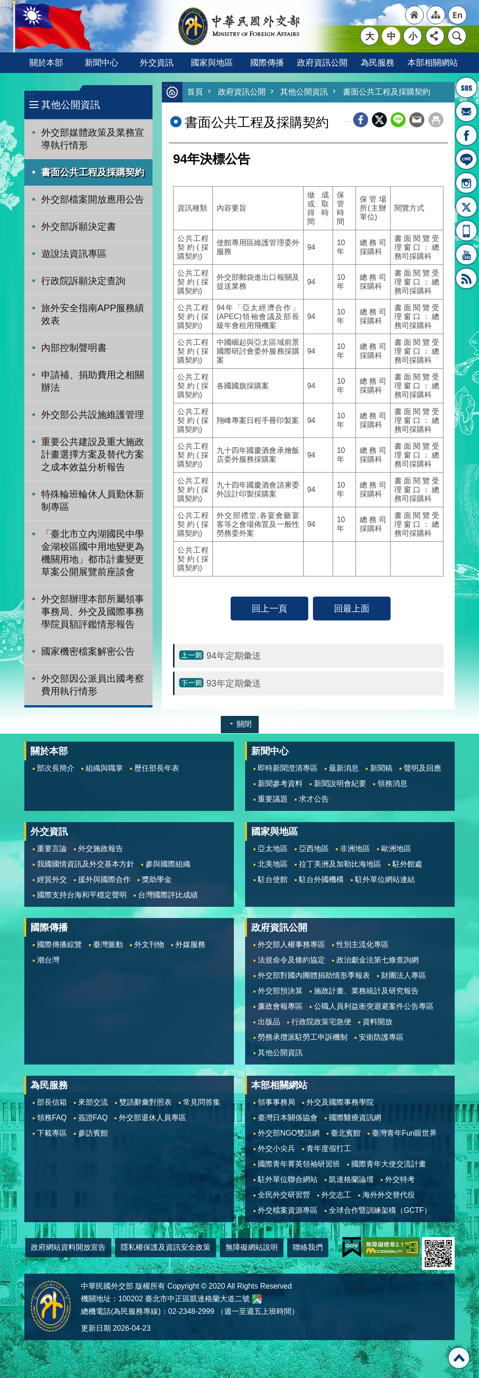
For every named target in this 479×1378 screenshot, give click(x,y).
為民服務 (377, 62)
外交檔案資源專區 (288, 1210)
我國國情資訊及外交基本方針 (85, 864)
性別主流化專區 (362, 944)
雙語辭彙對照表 (145, 1102)
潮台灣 (48, 960)
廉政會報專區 (280, 1006)
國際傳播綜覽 (59, 944)
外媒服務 (190, 944)
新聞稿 (381, 768)
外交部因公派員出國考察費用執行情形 (92, 684)
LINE (466, 159)
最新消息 (344, 768)
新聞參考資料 (280, 783)
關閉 (244, 724)
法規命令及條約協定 (291, 960)
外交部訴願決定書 (78, 226)
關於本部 (46, 62)
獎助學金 (157, 879)
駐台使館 (273, 879)
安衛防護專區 (381, 1037)
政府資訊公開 (322, 62)
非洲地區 (355, 849)
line (398, 120)
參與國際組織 (167, 864)
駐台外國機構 (321, 879)
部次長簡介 (55, 768)
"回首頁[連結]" (414, 15)
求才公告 (314, 799)
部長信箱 (466, 111)
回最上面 (352, 609)
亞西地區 (314, 849)
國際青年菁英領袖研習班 (299, 1164)
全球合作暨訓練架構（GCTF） (380, 1210)
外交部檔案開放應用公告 (92, 199)
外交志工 (336, 1195)
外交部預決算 (280, 991)
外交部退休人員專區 (152, 1118)
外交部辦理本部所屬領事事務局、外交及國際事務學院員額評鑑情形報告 (92, 611)
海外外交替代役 (389, 1195)
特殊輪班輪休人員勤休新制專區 (92, 500)
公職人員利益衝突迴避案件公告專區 (374, 1006)
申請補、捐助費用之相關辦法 (92, 381)
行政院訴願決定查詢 (83, 281)
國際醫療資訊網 (355, 1118)
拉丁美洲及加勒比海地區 (340, 864)
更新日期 (96, 1328)
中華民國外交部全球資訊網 (239, 26)
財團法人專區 (403, 975)
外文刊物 (149, 944)
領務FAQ (52, 1118)
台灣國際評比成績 (168, 895)
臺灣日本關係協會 (288, 1118)
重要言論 (52, 849)
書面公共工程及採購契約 (92, 172)
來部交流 (93, 1102)
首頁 (195, 92)
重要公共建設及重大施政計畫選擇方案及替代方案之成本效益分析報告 (92, 454)
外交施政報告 (100, 849)
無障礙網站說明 (251, 1247)
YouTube (466, 254)
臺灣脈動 (108, 944)
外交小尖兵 (276, 1148)
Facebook (360, 120)
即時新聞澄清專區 (288, 768)
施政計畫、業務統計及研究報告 (366, 991)
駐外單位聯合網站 (288, 1179)
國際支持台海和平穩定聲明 (82, 895)
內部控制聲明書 (74, 348)
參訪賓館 (93, 1133)
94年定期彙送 (233, 656)
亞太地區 (273, 849)
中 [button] (391, 36)
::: (29, 96)
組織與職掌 (104, 768)
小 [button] (412, 36)
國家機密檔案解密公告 (88, 651)
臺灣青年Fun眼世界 (404, 1133)
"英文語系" (457, 15)
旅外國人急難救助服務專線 (466, 87)
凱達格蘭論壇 (351, 1179)
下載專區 (52, 1133)
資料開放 (377, 1022)
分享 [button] (435, 36)
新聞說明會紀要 (340, 783)
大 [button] (369, 36)
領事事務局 (276, 1102)
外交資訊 (157, 62)
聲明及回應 (422, 768)
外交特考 (400, 1179)
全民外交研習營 (284, 1195)
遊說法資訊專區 (74, 253)
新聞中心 (101, 62)
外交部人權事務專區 (291, 944)
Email (416, 120)
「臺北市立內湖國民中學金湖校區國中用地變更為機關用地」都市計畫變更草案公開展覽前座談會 (92, 553)
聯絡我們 (308, 1247)
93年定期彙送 (233, 683)
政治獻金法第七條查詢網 (377, 960)
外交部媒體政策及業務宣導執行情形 (92, 138)
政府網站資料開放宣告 (68, 1247)
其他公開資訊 (70, 104)
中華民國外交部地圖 (256, 1299)
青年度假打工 (328, 1148)
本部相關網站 (432, 62)
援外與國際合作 (104, 879)
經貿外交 (52, 879)
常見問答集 (201, 1102)
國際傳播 (267, 62)
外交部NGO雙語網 (288, 1133)
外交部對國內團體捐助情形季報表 (314, 975)
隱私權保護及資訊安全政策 (165, 1247)
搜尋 (457, 36)
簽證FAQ (93, 1118)
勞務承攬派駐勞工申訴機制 (303, 1037)
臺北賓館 (346, 1133)
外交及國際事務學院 (340, 1102)
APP (466, 230)
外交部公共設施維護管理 (92, 414)
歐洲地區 (396, 849)
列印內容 (435, 120)
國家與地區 (212, 62)
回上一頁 (269, 609)
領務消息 (392, 783)
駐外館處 (407, 864)
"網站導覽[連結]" (436, 15)
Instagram (466, 183)
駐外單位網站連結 (385, 879)
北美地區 (273, 864)
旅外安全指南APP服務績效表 (93, 314)
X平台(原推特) (466, 207)
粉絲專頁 (466, 135)
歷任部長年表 (156, 768)
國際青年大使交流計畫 (388, 1164)
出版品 (269, 1022)
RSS (466, 278)
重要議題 (273, 799)
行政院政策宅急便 (321, 1022)
